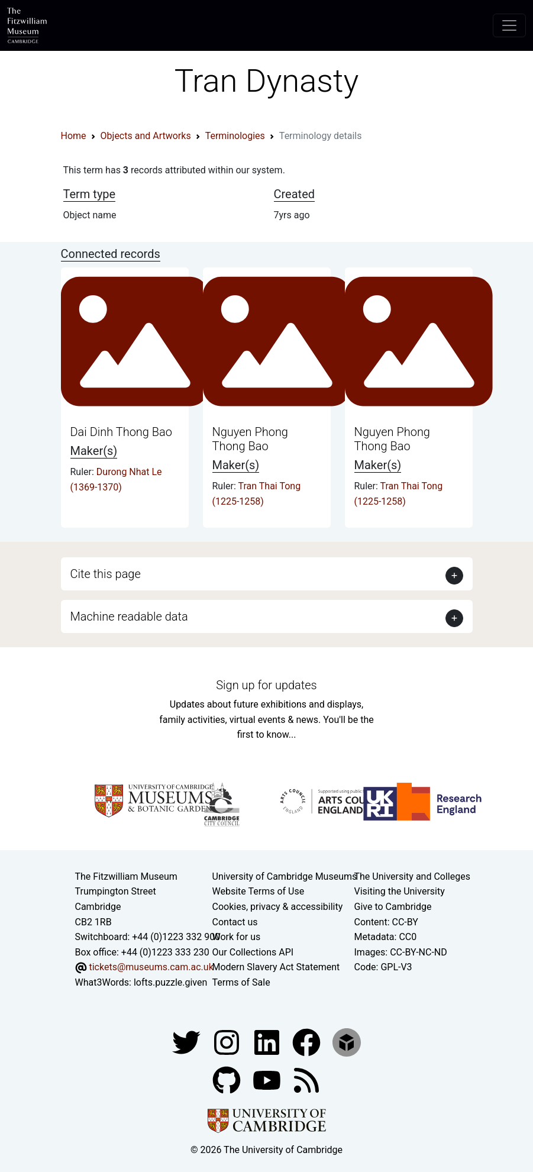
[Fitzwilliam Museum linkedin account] (308, 1041)
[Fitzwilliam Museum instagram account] (228, 1041)
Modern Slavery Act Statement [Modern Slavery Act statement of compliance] (276, 967)
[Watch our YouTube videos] (268, 1079)
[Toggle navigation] (509, 25)
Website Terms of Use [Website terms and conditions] (258, 891)
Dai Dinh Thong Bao (121, 432)
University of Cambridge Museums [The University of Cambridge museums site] (284, 876)
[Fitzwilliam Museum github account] (228, 1079)
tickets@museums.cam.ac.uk (151, 967)
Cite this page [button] (105, 574)
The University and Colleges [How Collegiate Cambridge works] (412, 876)
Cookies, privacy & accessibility (277, 906)
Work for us (236, 936)
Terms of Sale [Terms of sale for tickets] (241, 982)
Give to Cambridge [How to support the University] (393, 906)
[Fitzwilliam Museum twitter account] (187, 1041)
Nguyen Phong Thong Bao (250, 439)
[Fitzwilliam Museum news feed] (306, 1079)
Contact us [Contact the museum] (235, 922)
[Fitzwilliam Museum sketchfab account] (347, 1041)
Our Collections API (253, 952)
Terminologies (235, 135)
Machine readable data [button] (129, 616)
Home (73, 135)
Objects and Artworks (146, 135)
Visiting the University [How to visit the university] (399, 891)
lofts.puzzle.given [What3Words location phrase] (170, 982)
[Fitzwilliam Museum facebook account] (268, 1041)
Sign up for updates (266, 685)
